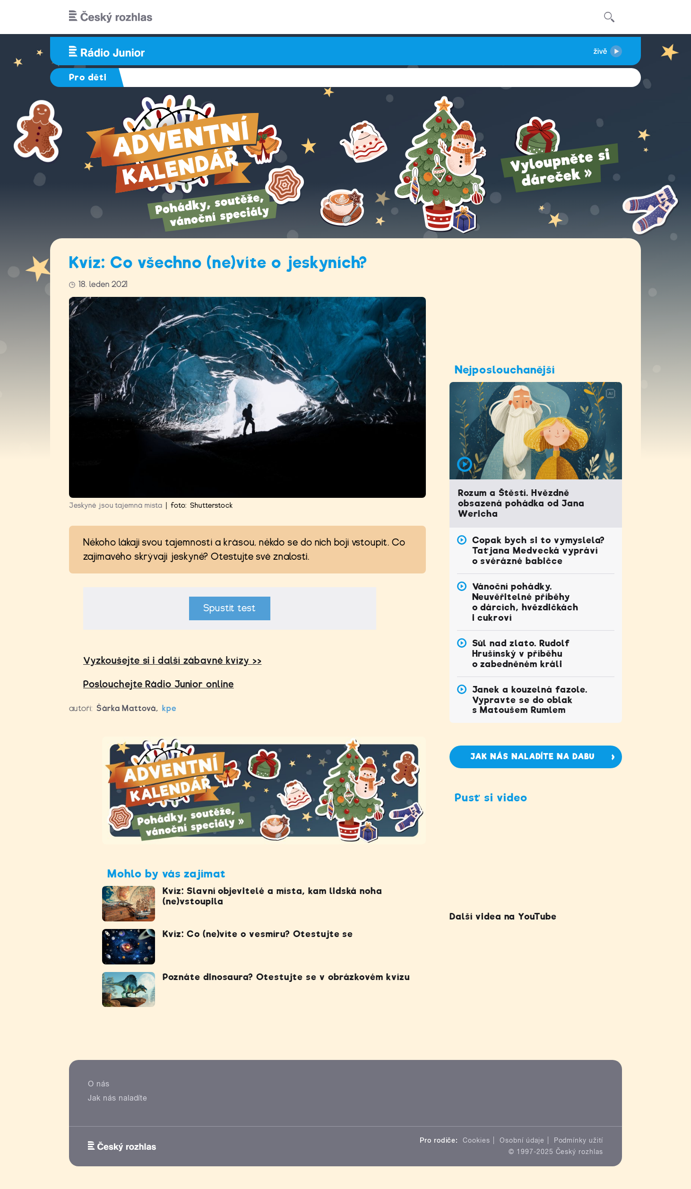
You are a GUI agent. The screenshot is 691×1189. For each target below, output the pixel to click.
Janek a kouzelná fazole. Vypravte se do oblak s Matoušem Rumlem (529, 700)
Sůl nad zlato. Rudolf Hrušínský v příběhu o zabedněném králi (521, 653)
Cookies (476, 1140)
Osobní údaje (522, 1140)
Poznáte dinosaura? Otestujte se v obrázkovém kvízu (286, 977)
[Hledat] (609, 17)
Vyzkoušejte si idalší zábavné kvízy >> (172, 660)
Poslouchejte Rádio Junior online (158, 684)
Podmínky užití (578, 1140)
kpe (169, 708)
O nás (99, 1083)
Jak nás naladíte (117, 1098)
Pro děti (88, 77)
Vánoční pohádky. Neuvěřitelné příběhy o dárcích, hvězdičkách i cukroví (525, 602)
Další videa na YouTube (503, 916)
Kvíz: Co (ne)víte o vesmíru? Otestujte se (258, 934)
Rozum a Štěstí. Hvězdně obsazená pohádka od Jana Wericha (521, 503)
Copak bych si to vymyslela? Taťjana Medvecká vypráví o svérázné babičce (538, 550)
